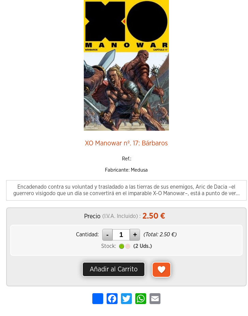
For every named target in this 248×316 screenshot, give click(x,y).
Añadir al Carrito (114, 269)
